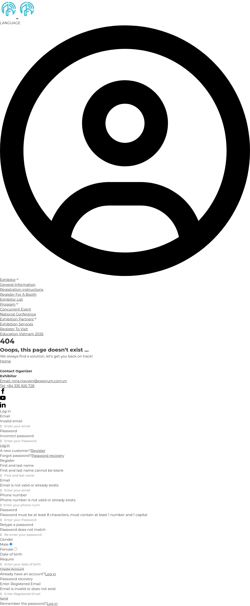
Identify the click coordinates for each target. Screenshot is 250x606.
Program (9, 304)
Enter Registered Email (20, 584)
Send (4, 599)
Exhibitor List (11, 299)
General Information (17, 284)
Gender (6, 539)
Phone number (13, 495)
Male (6, 544)
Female (8, 549)
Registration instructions (21, 289)
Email (5, 416)
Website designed (16, 366)
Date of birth (11, 554)
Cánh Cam (47, 366)
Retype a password (16, 524)
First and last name (17, 465)
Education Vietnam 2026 (21, 334)
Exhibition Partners (18, 319)
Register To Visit (14, 329)
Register (38, 450)
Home (5, 361)
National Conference (18, 314)
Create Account (12, 569)
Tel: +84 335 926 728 (17, 386)
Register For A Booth (18, 294)
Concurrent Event (15, 309)
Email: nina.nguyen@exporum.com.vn (33, 381)
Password (8, 431)
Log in (5, 446)
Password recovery (47, 455)
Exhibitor (9, 279)
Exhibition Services (16, 324)
